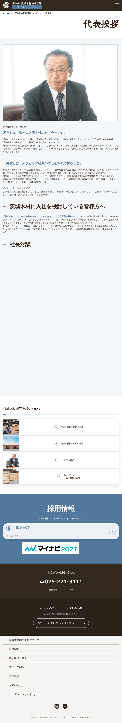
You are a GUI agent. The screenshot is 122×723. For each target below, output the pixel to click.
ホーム (6, 13)
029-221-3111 (61, 581)
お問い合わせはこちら (61, 623)
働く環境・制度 (18, 658)
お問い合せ (15, 685)
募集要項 (14, 676)
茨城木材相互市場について (26, 13)
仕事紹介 (14, 649)
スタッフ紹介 (16, 667)
